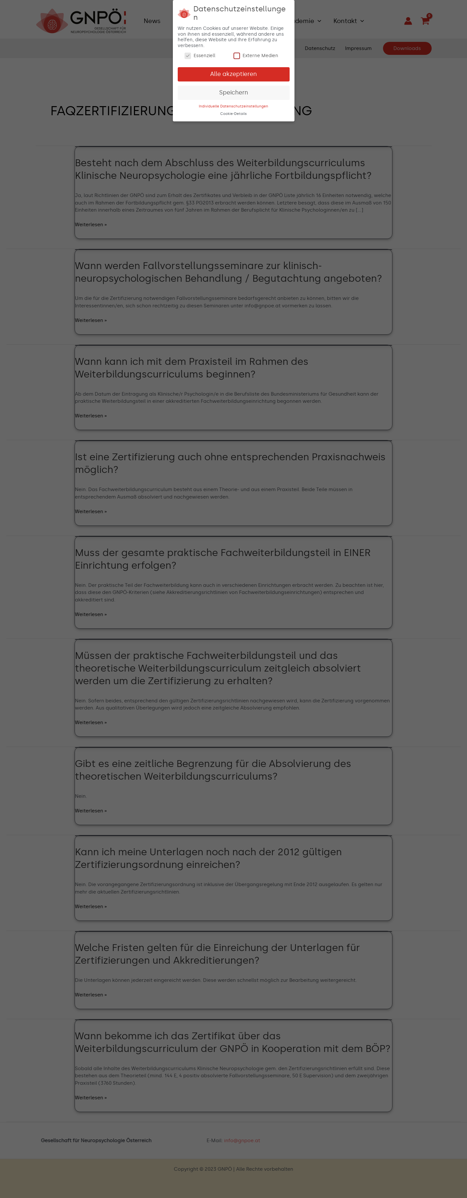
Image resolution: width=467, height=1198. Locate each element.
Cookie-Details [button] (233, 112)
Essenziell (200, 54)
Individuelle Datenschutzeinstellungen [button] (233, 104)
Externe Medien (256, 54)
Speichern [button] (233, 90)
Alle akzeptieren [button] (233, 72)
